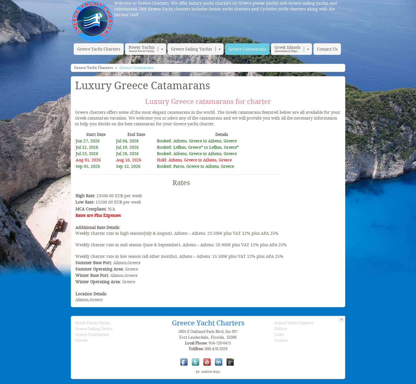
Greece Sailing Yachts (93, 329)
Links (279, 334)
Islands (81, 340)
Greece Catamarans (92, 334)
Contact (281, 340)
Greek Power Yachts (93, 323)
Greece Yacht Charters (93, 68)
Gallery (280, 329)
